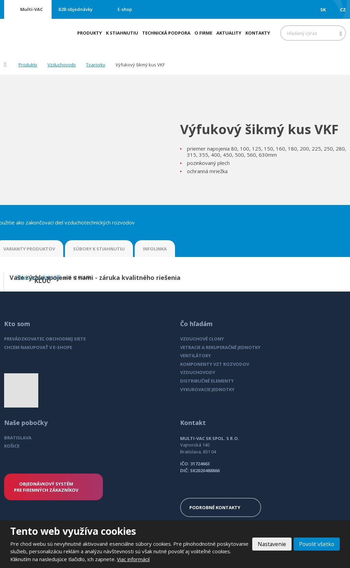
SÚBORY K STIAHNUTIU (99, 249)
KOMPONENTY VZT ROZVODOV (214, 364)
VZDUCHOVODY (197, 372)
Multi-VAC (31, 9)
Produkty (89, 33)
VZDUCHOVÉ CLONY (202, 339)
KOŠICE (11, 446)
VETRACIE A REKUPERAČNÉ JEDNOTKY (220, 347)
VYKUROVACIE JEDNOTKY (207, 389)
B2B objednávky (75, 9)
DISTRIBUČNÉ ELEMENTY (207, 381)
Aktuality (228, 33)
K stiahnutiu (122, 33)
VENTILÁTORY (195, 355)
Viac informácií (153, 559)
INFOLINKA (155, 249)
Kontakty (257, 33)
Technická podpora (166, 33)
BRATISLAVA (17, 438)
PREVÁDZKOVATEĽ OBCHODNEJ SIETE (45, 339)
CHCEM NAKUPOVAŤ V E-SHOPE (38, 347)
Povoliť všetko (316, 544)
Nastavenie (270, 544)
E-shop (125, 9)
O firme (203, 33)
